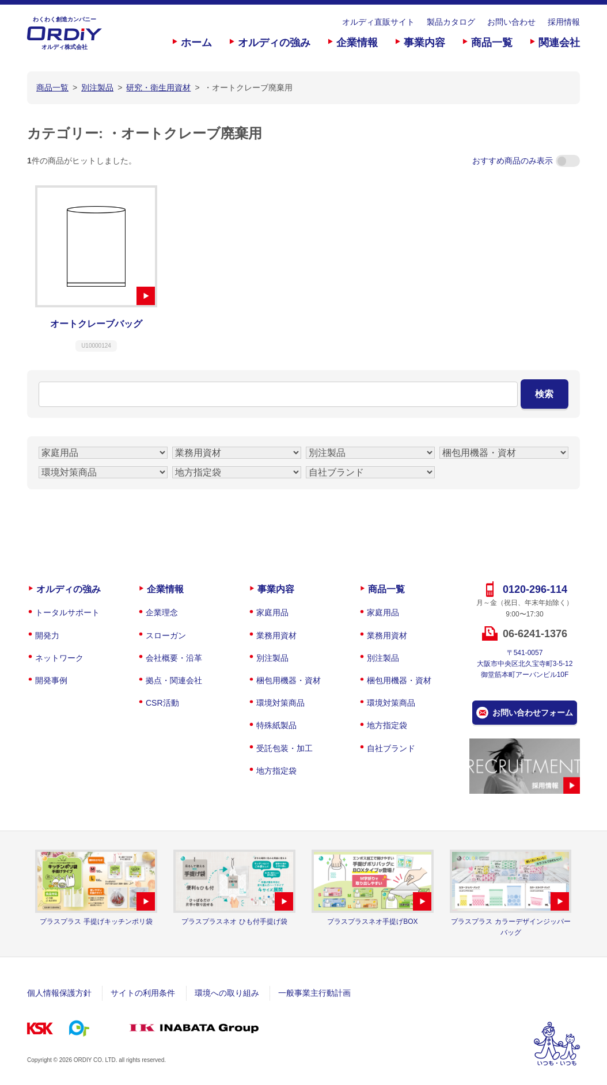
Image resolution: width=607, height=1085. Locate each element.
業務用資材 (276, 635)
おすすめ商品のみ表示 (526, 160)
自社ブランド (391, 748)
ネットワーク (59, 658)
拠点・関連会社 (174, 680)
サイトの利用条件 (143, 993)
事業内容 (424, 42)
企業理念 (162, 612)
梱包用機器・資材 (288, 680)
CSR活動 (162, 702)
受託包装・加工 (284, 748)
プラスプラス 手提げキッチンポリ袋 (96, 922)
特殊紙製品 (276, 725)
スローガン (166, 635)
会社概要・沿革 (174, 658)
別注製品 (272, 658)
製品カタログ (451, 21)
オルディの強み (274, 42)
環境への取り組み (227, 993)
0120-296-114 (535, 589)
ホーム (196, 42)
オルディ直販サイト (378, 21)
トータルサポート (67, 612)
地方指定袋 (276, 770)
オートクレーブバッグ (96, 324)
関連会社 (559, 42)
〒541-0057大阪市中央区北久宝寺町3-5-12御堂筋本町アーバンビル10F (525, 664)
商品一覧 (492, 42)
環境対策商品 (280, 702)
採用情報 (564, 21)
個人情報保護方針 (59, 993)
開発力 (47, 635)
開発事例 (51, 680)
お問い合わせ (511, 21)
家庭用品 (272, 612)
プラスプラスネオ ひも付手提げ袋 (234, 922)
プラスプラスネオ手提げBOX (372, 922)
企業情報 (357, 42)
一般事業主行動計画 (314, 993)
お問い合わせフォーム (532, 712)
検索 (544, 394)
